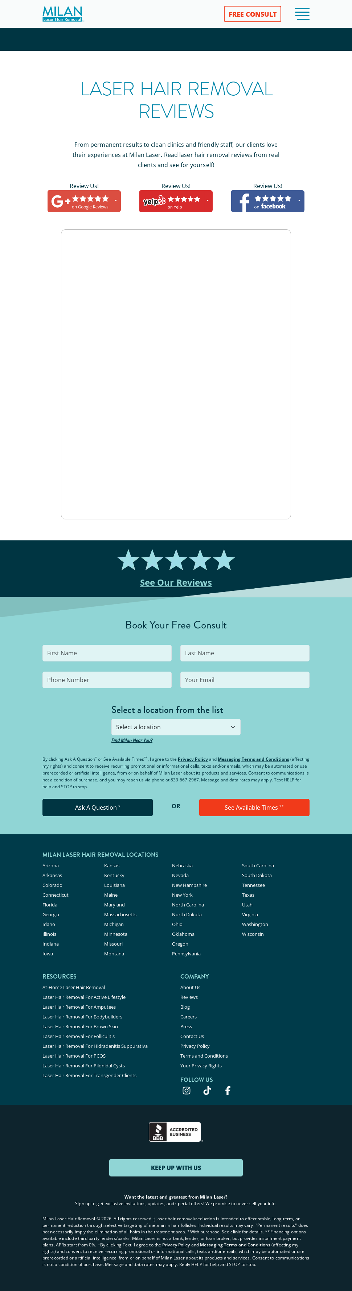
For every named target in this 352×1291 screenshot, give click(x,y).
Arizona (50, 865)
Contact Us (192, 1036)
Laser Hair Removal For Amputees (79, 1007)
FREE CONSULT (253, 14)
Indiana (50, 944)
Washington (255, 924)
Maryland (114, 904)
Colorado (52, 885)
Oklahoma (183, 934)
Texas (248, 895)
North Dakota (187, 914)
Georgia (50, 914)
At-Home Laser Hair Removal (73, 987)
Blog (185, 1007)
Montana (114, 953)
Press (186, 1026)
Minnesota (115, 934)
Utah (247, 904)
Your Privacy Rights (201, 1065)
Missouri (113, 944)
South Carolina (258, 865)
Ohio (177, 924)
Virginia (250, 914)
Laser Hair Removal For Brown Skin (80, 1026)
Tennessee (253, 885)
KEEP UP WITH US (176, 1168)
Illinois (49, 934)
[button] (302, 14)
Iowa (47, 953)
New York (182, 895)
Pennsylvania (186, 953)
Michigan (114, 924)
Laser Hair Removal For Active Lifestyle (84, 997)
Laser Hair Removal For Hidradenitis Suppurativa (95, 1046)
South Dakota (257, 875)
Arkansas (52, 875)
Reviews (189, 997)
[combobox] (176, 727)
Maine (111, 895)
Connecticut (55, 895)
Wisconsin (253, 934)
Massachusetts (120, 914)
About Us (190, 987)
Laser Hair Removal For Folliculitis (78, 1036)
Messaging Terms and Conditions (253, 759)
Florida (49, 904)
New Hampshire (189, 885)
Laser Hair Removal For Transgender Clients (89, 1075)
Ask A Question (97, 807)
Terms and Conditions (204, 1056)
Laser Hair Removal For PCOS (74, 1056)
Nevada (180, 875)
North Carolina (188, 904)
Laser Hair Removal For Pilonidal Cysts (83, 1065)
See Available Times (254, 807)
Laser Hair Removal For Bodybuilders (82, 1016)
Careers (188, 1016)
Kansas (111, 865)
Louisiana (114, 885)
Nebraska (182, 865)
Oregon (180, 944)
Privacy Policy (193, 759)
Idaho (48, 924)
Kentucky (114, 875)
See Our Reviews (176, 582)
